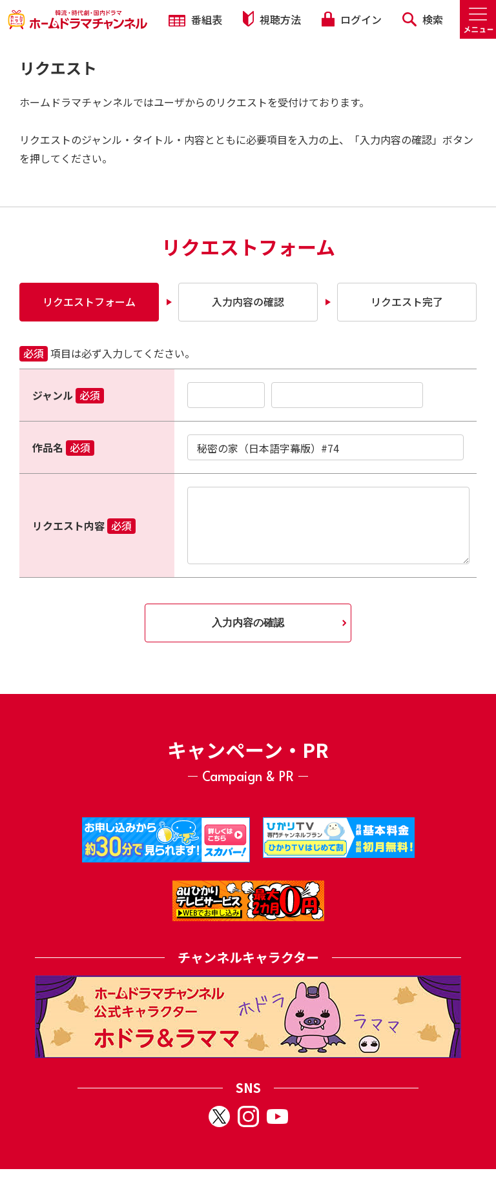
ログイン (351, 19)
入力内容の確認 (248, 301)
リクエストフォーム (89, 301)
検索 (422, 19)
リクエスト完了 (407, 301)
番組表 (195, 19)
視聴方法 (272, 19)
